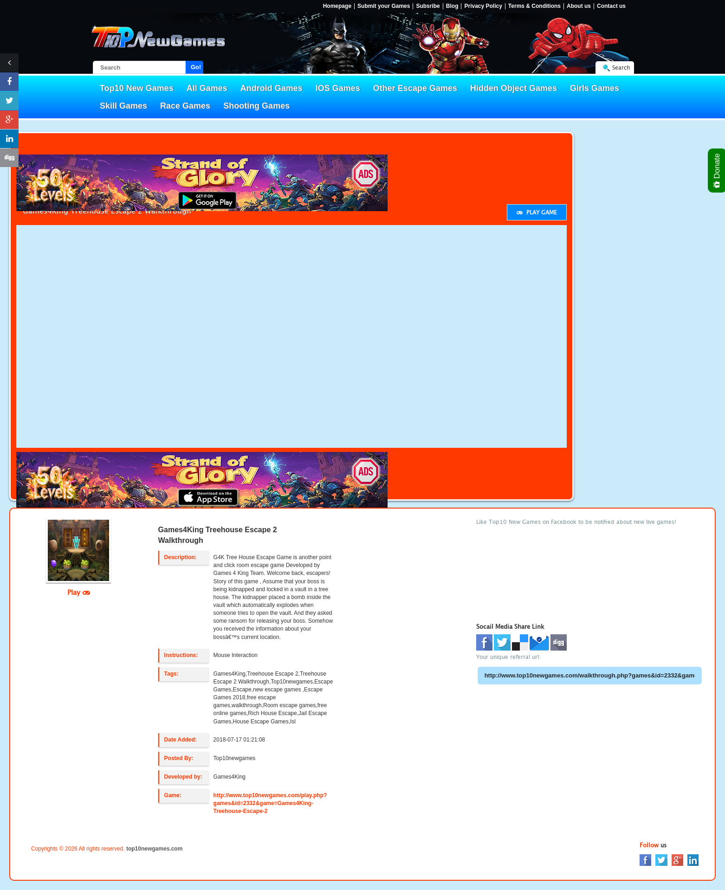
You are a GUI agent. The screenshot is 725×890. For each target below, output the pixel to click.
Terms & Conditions (534, 6)
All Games (207, 88)
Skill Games (123, 105)
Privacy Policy (483, 6)
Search (621, 67)
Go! (196, 67)
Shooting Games (256, 105)
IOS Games (338, 88)
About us (579, 6)
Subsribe (428, 6)
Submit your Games (383, 6)
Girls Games (594, 88)
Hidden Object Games (513, 88)
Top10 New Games (137, 88)
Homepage (337, 6)
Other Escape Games (415, 88)
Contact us (611, 6)
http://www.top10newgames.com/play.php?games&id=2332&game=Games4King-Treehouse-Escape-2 (270, 803)
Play (78, 592)
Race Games (185, 105)
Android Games (271, 88)
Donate (717, 170)
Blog (452, 6)
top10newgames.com (154, 848)
